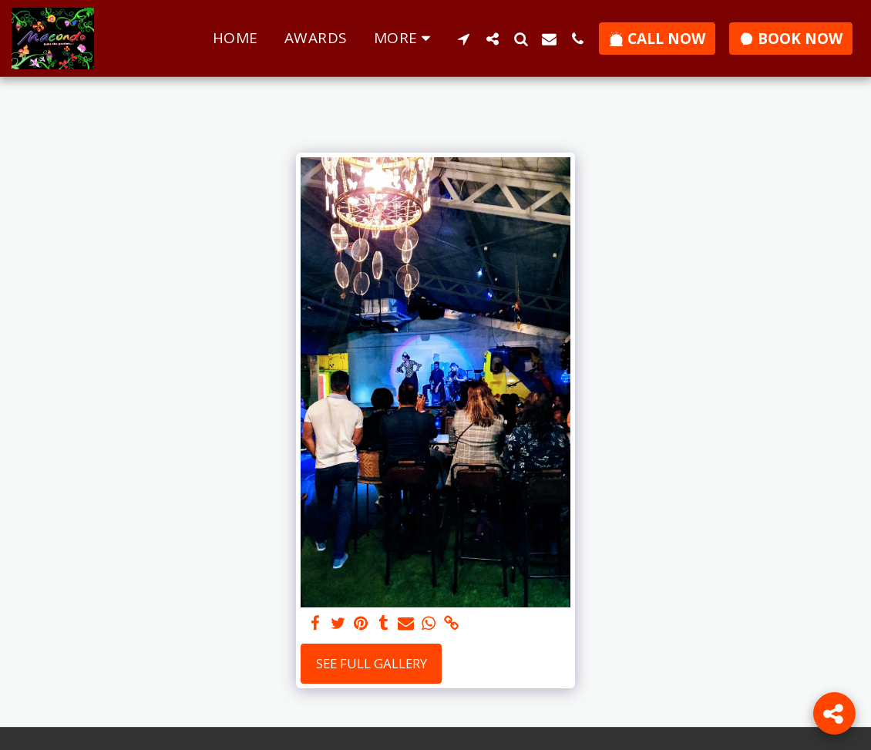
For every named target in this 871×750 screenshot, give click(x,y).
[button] (463, 38)
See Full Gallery (371, 663)
